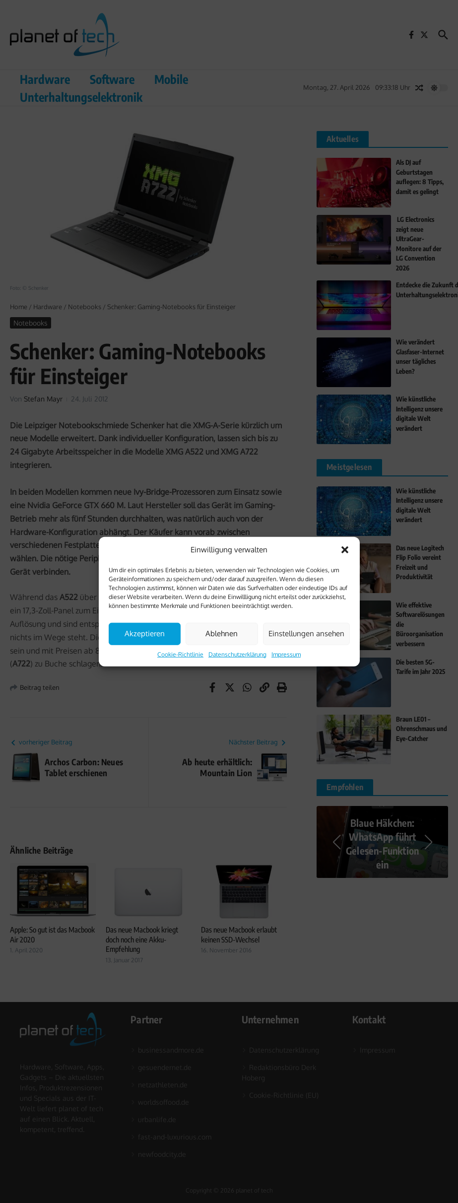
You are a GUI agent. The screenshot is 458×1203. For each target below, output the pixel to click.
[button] (345, 550)
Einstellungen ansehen (306, 633)
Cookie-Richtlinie (180, 654)
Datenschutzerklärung (237, 654)
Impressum (286, 654)
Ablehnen (221, 633)
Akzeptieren (145, 633)
